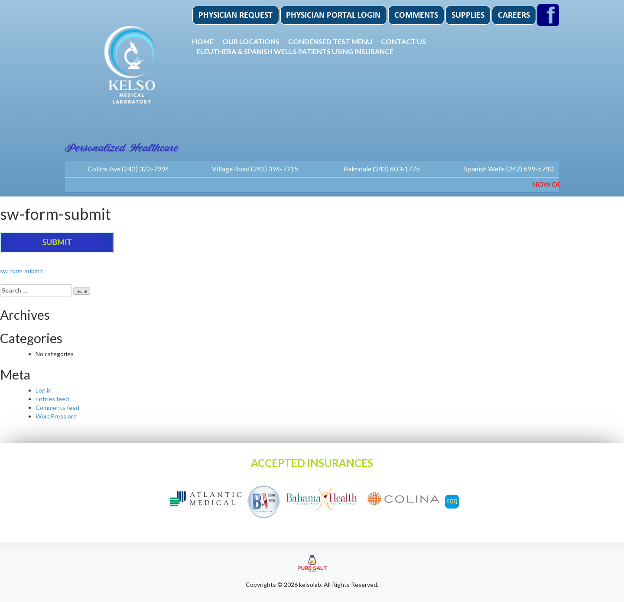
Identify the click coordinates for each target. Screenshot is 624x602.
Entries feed (52, 398)
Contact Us (403, 41)
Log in (44, 390)
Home (203, 41)
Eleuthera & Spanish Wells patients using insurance (294, 51)
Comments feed (57, 407)
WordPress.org (56, 416)
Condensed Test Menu (330, 41)
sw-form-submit (21, 270)
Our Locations (251, 41)
